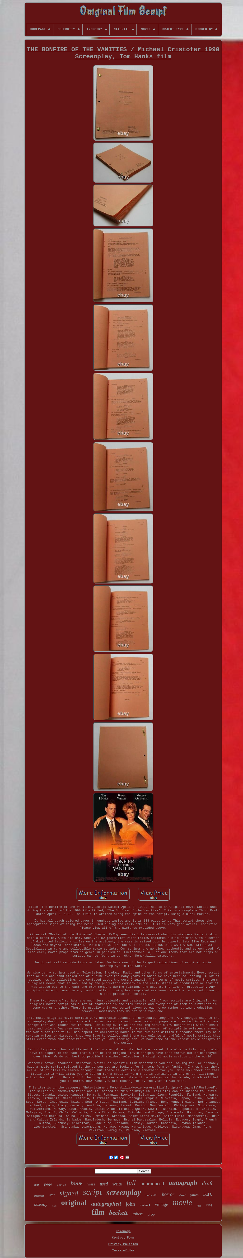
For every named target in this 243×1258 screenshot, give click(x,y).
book (77, 1183)
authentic (151, 1195)
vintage (161, 1204)
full (131, 1182)
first (199, 1205)
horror (168, 1194)
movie (182, 1202)
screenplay (124, 1192)
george (61, 1184)
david (182, 1195)
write (117, 1183)
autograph (183, 1182)
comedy (41, 1205)
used (104, 1184)
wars (91, 1184)
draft (207, 1183)
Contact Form (123, 1238)
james (194, 1195)
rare (208, 1193)
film (98, 1212)
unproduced (152, 1183)
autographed (106, 1204)
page (48, 1184)
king (209, 1205)
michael (145, 1205)
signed (69, 1193)
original (74, 1202)
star (52, 1195)
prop (151, 1214)
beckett (118, 1212)
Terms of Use (123, 1250)
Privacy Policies (123, 1244)
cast (54, 1205)
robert (137, 1214)
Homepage (123, 1231)
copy (36, 1184)
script (92, 1192)
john (130, 1204)
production (39, 1195)
